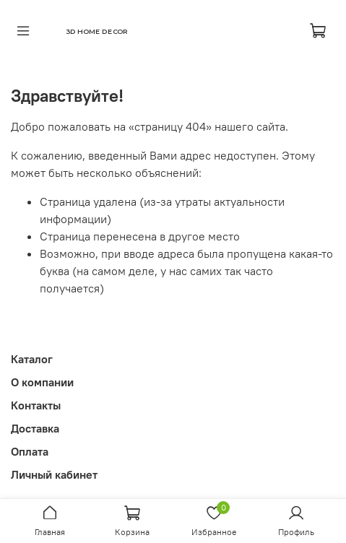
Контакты (36, 405)
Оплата (29, 451)
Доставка (35, 428)
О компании (42, 382)
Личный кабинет (54, 474)
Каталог (32, 359)
